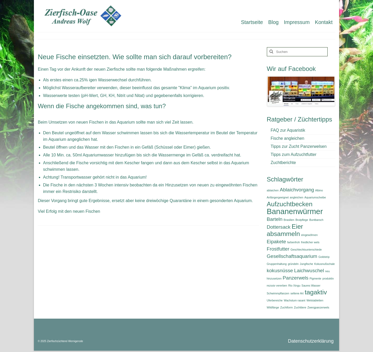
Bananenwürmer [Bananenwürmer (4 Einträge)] (295, 211)
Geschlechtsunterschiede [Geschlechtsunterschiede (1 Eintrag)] (306, 249)
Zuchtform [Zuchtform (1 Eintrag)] (286, 307)
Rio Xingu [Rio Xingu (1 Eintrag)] (294, 285)
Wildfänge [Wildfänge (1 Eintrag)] (273, 307)
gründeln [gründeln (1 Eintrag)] (293, 263)
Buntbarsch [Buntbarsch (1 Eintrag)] (316, 219)
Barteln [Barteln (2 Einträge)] (274, 219)
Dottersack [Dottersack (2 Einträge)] (279, 227)
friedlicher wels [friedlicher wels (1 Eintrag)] (310, 242)
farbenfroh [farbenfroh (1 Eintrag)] (293, 242)
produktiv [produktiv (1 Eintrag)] (328, 278)
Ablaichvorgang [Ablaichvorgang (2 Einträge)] (297, 189)
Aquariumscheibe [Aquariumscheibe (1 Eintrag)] (315, 197)
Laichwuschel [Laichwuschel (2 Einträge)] (309, 270)
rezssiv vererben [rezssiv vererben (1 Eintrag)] (277, 285)
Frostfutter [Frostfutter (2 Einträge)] (278, 249)
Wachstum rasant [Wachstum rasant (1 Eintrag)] (294, 300)
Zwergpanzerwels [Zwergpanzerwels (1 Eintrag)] (318, 307)
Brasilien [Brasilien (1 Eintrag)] (289, 219)
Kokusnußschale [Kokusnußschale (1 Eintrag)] (324, 263)
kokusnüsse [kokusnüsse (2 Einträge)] (280, 270)
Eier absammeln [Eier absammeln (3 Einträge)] (285, 230)
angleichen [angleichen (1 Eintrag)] (296, 197)
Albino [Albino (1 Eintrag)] (319, 190)
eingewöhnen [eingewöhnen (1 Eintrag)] (309, 234)
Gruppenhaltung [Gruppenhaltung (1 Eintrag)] (277, 263)
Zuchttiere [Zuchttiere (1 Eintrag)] (300, 307)
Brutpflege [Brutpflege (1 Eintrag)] (302, 219)
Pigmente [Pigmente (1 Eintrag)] (315, 278)
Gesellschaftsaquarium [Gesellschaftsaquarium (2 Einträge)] (292, 256)
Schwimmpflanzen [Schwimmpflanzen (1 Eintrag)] (278, 293)
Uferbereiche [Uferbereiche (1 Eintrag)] (275, 300)
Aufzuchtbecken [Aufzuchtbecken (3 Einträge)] (289, 204)
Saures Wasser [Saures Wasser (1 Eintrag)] (311, 285)
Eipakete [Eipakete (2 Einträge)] (276, 241)
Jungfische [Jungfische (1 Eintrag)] (306, 263)
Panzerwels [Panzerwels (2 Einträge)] (295, 278)
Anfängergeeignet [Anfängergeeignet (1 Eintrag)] (278, 197)
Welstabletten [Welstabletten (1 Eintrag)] (314, 300)
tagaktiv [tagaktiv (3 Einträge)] (316, 292)
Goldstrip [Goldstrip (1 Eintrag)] (324, 256)
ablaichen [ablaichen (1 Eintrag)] (273, 190)
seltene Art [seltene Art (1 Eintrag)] (296, 293)
